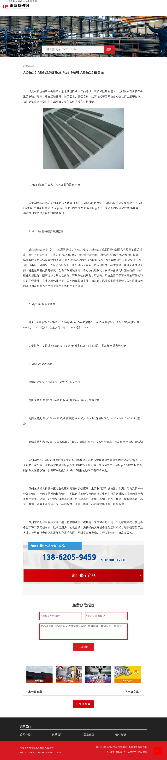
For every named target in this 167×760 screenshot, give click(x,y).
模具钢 (66, 202)
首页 (110, 3)
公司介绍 (25, 734)
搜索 (109, 49)
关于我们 (118, 3)
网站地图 (142, 752)
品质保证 (128, 3)
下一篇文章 (132, 691)
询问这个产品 (84, 575)
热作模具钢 (82, 499)
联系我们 (138, 3)
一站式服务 (149, 3)
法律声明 (132, 752)
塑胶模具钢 (131, 499)
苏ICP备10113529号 (116, 752)
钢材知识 (160, 3)
